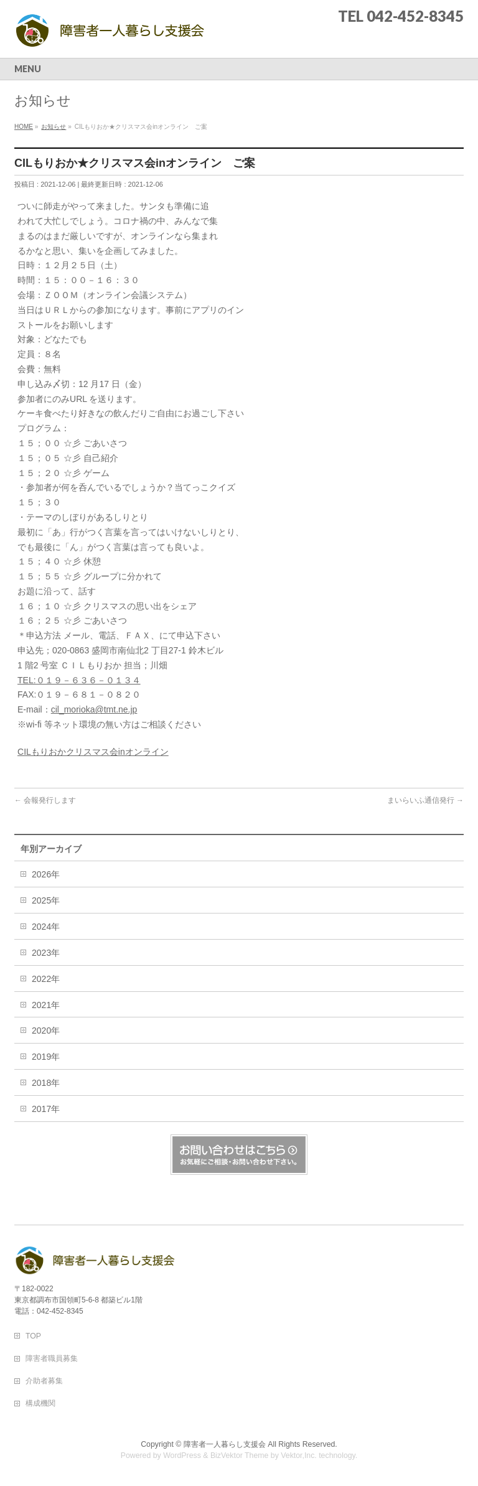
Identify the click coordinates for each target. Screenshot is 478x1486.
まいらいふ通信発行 (425, 800)
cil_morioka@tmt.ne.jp (94, 709)
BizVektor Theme (239, 1455)
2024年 (46, 927)
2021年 (46, 1005)
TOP (33, 1336)
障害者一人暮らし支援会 (225, 1444)
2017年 (46, 1109)
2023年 (46, 953)
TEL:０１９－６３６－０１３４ (79, 680)
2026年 (46, 874)
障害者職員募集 (52, 1358)
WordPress (182, 1455)
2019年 (46, 1057)
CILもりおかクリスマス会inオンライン (93, 752)
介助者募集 (44, 1380)
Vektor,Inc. (299, 1455)
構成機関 (40, 1403)
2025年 (46, 900)
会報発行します (45, 800)
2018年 (46, 1083)
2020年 (46, 1030)
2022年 (46, 979)
